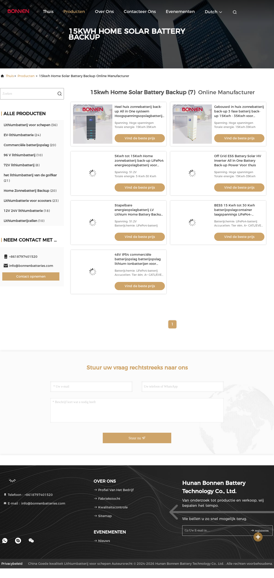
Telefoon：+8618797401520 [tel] (28, 495)
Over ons (104, 11)
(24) (22, 135)
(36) (30, 125)
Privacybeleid (12, 564)
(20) (30, 145)
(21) (30, 178)
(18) (27, 211)
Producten (74, 11)
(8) (22, 165)
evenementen (180, 11)
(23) (31, 201)
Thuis (48, 11)
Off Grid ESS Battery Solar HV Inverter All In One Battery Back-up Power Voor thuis (237, 160)
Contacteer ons (140, 11)
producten (26, 76)
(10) (23, 155)
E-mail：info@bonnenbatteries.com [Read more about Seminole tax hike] (34, 503)
